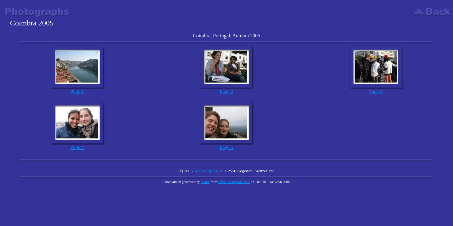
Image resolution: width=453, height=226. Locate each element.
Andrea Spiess (206, 171)
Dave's (222, 182)
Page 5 (226, 147)
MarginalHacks (239, 182)
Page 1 (77, 91)
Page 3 (376, 91)
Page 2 (226, 91)
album (205, 182)
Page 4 (77, 147)
